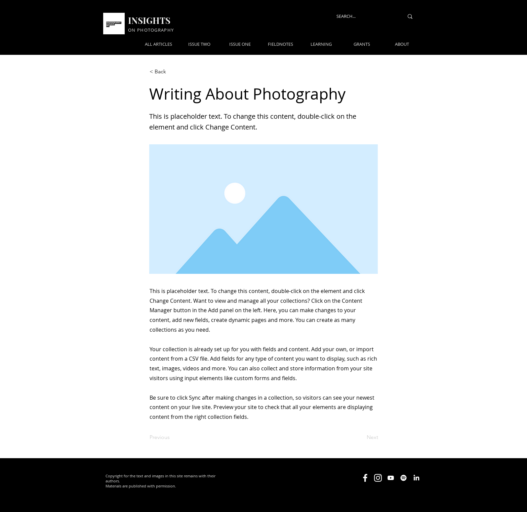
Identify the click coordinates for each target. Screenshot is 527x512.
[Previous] (172, 437)
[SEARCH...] (365, 16)
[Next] (361, 437)
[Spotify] (403, 478)
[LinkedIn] (416, 478)
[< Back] (172, 71)
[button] (326, 16)
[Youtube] (391, 478)
